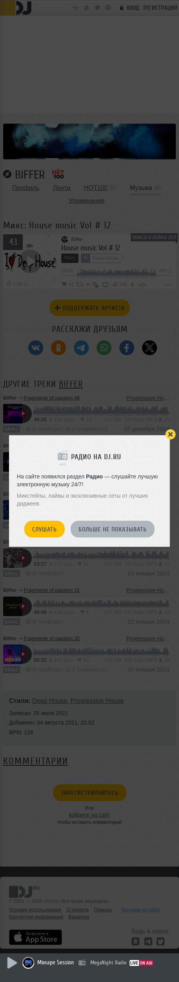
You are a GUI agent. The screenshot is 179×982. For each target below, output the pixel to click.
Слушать (44, 529)
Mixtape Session (55, 962)
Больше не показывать (113, 529)
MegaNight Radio (108, 963)
